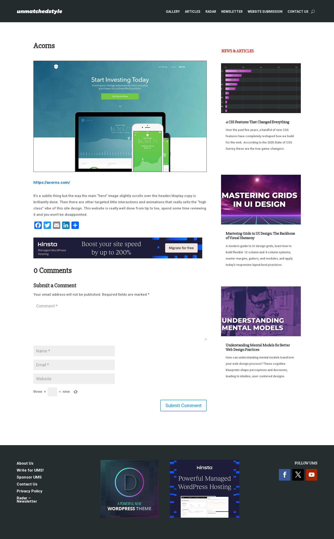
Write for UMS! (30, 470)
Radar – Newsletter (27, 500)
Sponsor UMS (29, 477)
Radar (211, 11)
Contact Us (298, 11)
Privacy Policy (29, 491)
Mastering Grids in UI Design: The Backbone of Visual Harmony (260, 235)
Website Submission (265, 11)
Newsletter (232, 11)
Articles (192, 11)
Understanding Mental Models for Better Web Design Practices (258, 347)
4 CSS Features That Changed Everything (257, 122)
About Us (25, 464)
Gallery (173, 11)
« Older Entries (236, 393)
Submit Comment (183, 405)
